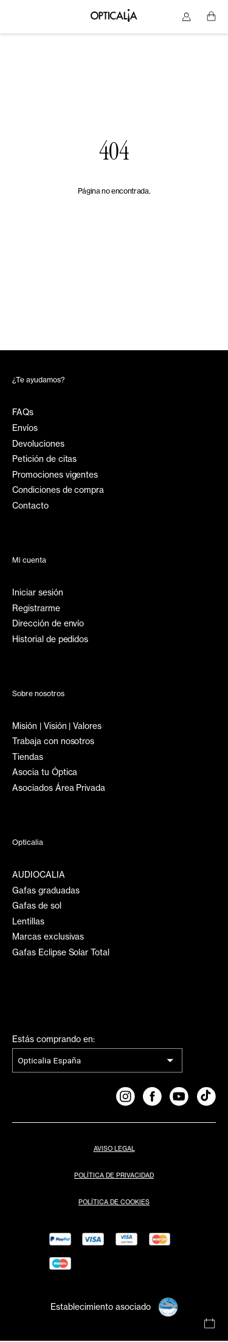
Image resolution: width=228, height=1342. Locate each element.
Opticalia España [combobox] (49, 1061)
